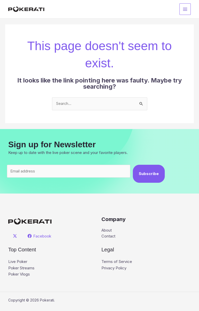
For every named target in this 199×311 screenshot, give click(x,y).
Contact (108, 236)
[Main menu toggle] (185, 9)
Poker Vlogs (19, 274)
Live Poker (17, 262)
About (106, 230)
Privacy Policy (113, 268)
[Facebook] (39, 236)
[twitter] (15, 236)
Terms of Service (116, 262)
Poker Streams (21, 268)
